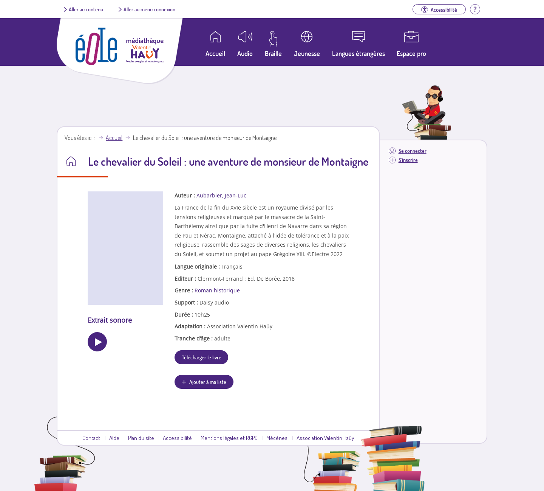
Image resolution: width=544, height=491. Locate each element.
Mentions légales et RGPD (229, 437)
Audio (245, 53)
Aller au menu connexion (149, 9)
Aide (114, 437)
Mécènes (276, 437)
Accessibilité (177, 437)
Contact (91, 437)
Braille (273, 53)
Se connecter (413, 151)
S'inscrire (408, 160)
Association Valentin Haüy (325, 437)
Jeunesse (307, 53)
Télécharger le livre (201, 357)
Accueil (114, 137)
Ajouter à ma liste (207, 381)
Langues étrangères (358, 53)
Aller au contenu (86, 9)
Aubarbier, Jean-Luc (221, 195)
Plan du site (141, 437)
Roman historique (217, 290)
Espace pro (411, 53)
